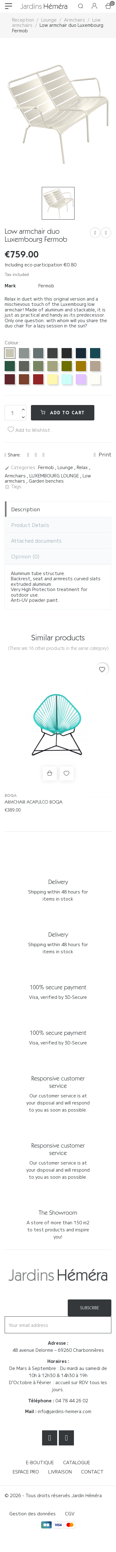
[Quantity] (15, 412)
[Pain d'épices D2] (81, 366)
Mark (10, 286)
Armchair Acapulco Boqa (33, 802)
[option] (58, 114)
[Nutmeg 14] (95, 366)
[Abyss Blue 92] (81, 353)
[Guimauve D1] (81, 379)
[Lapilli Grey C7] (24, 353)
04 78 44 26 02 (71, 1400)
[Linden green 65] (52, 366)
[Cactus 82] (38, 366)
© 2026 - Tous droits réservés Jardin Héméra (53, 1495)
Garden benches (46, 481)
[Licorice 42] (67, 353)
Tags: (14, 486)
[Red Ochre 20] (24, 379)
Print (102, 454)
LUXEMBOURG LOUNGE (54, 475)
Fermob (46, 285)
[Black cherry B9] (10, 379)
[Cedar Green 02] (10, 366)
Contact (92, 1472)
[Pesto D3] (67, 366)
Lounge (66, 467)
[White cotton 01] (95, 379)
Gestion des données (32, 1513)
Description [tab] (25, 509)
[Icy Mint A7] (67, 379)
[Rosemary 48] (24, 366)
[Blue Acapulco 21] (95, 353)
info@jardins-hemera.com (64, 1411)
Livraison (60, 1472)
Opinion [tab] (25, 556)
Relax (83, 467)
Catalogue (76, 1462)
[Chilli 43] (38, 379)
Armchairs (16, 475)
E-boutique (40, 1462)
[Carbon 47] (52, 353)
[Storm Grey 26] (38, 353)
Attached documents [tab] (36, 540)
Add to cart (63, 412)
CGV (70, 1513)
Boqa (11, 795)
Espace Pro (26, 1472)
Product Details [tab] (30, 525)
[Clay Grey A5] (10, 353)
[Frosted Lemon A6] (52, 379)
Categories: (21, 467)
